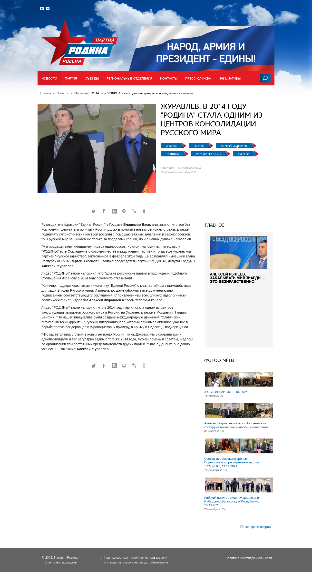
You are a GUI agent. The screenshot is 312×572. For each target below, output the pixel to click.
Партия (71, 78)
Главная (45, 93)
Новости (49, 78)
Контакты (168, 78)
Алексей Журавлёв (234, 146)
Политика (172, 154)
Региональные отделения (129, 78)
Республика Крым (208, 154)
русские (244, 154)
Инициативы (230, 78)
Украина (171, 146)
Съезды (92, 78)
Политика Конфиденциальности (248, 558)
